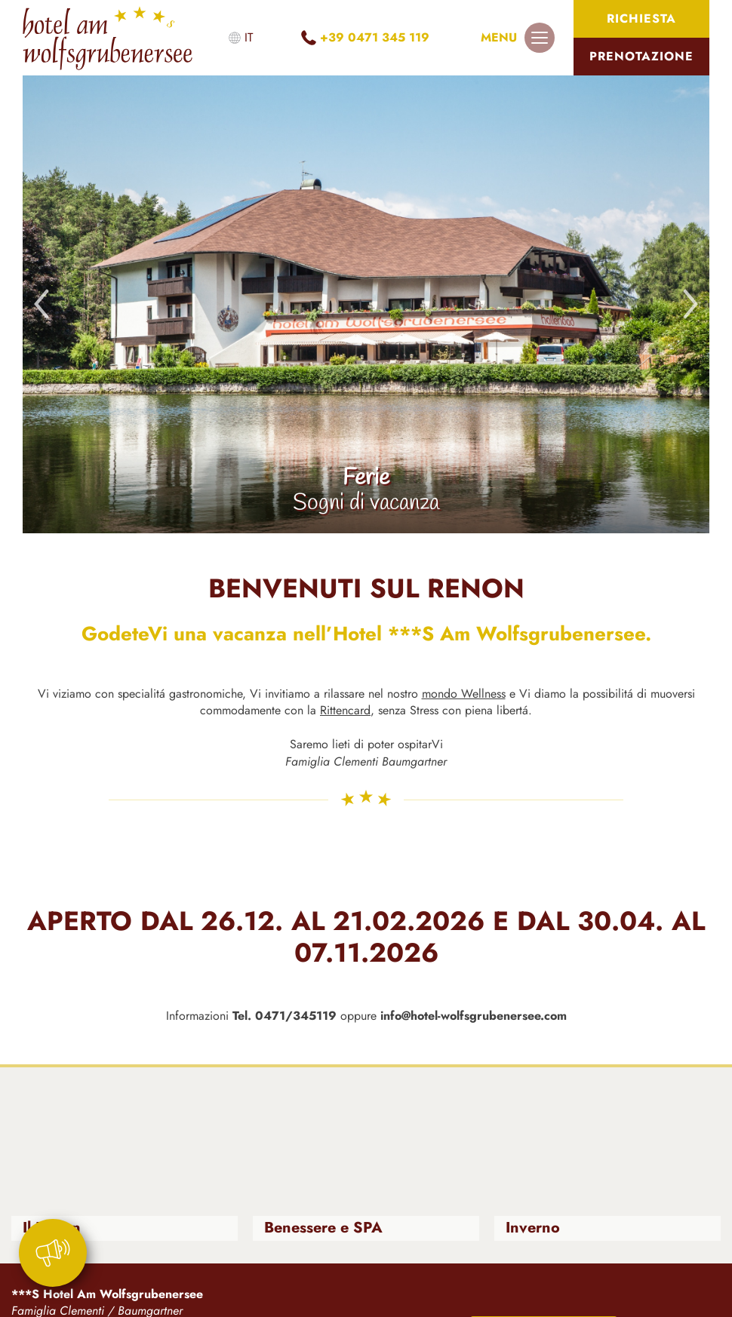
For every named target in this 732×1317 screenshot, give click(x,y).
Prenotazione (641, 56)
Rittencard (345, 710)
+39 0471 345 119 (374, 37)
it (249, 37)
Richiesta (641, 18)
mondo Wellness (464, 693)
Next (690, 304)
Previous (41, 304)
